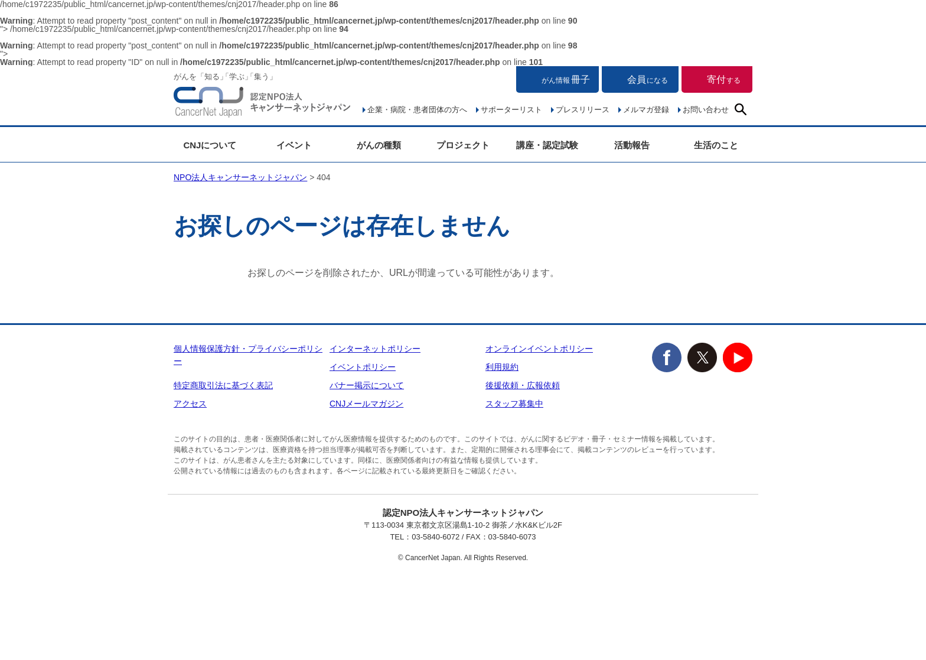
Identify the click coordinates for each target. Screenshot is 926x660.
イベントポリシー (363, 367)
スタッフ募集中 (514, 403)
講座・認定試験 (547, 145)
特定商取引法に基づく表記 (223, 385)
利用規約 (502, 367)
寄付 (724, 79)
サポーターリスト (511, 109)
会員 (647, 79)
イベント (294, 145)
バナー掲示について (367, 385)
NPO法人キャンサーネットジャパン (262, 104)
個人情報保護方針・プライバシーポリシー (248, 355)
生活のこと (716, 145)
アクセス (190, 403)
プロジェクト (463, 145)
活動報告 (632, 145)
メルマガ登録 (646, 109)
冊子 (566, 79)
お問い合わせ (706, 109)
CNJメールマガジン (366, 403)
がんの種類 (379, 145)
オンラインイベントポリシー (539, 348)
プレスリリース (582, 109)
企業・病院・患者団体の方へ (417, 109)
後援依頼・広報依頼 (522, 385)
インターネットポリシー (375, 348)
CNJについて (209, 145)
